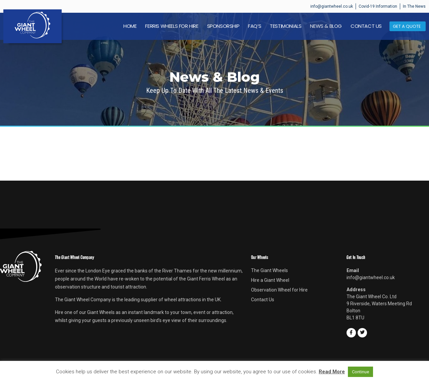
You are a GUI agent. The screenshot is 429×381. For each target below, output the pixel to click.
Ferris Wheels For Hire (171, 26)
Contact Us (366, 26)
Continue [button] (360, 371)
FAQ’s (254, 26)
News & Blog (326, 26)
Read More (332, 372)
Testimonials (285, 26)
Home (129, 26)
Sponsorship (223, 26)
